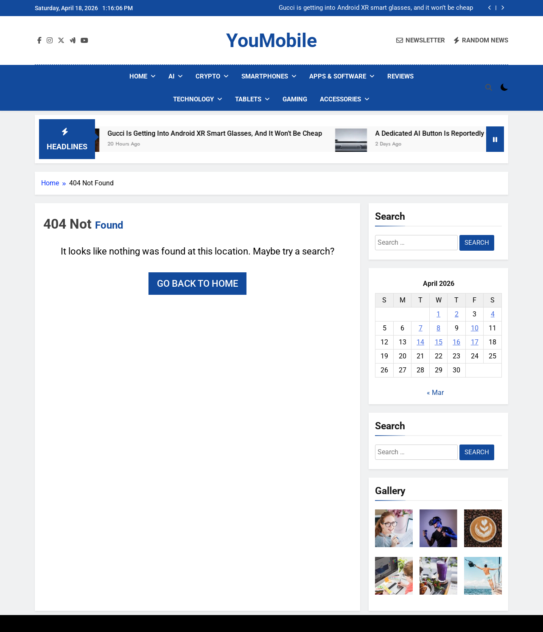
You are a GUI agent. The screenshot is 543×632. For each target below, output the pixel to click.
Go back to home (197, 283)
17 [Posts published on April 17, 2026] (475, 342)
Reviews (400, 76)
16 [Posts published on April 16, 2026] (456, 342)
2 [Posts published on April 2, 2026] (457, 314)
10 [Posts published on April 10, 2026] (475, 328)
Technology (193, 99)
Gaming (295, 99)
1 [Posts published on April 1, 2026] (438, 314)
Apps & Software (337, 76)
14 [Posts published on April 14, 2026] (420, 342)
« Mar (435, 393)
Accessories (340, 99)
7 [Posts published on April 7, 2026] (421, 328)
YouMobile (271, 40)
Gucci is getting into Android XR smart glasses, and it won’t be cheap (376, 8)
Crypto (208, 76)
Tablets (248, 99)
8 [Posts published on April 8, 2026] (438, 328)
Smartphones (264, 76)
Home (138, 76)
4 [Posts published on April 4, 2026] (493, 314)
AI (171, 76)
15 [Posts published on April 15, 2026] (438, 342)
